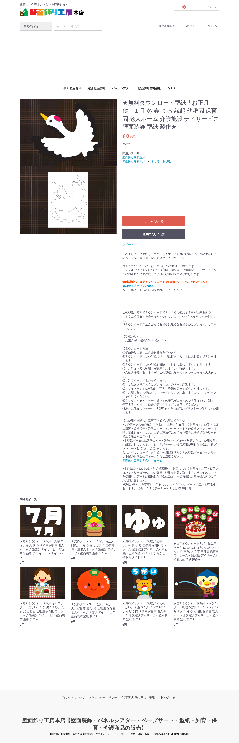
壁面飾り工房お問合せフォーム (142, 460)
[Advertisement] (119, 57)
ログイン (209, 26)
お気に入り (187, 26)
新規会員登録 (163, 26)
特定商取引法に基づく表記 (138, 697)
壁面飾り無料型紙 (149, 88)
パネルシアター (122, 88)
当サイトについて (73, 697)
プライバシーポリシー (102, 697)
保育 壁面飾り (72, 88)
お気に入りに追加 (153, 234)
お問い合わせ (167, 697)
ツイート (128, 244)
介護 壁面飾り (96, 88)
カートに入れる (154, 221)
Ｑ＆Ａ (171, 88)
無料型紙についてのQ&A (138, 286)
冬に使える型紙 (161, 161)
